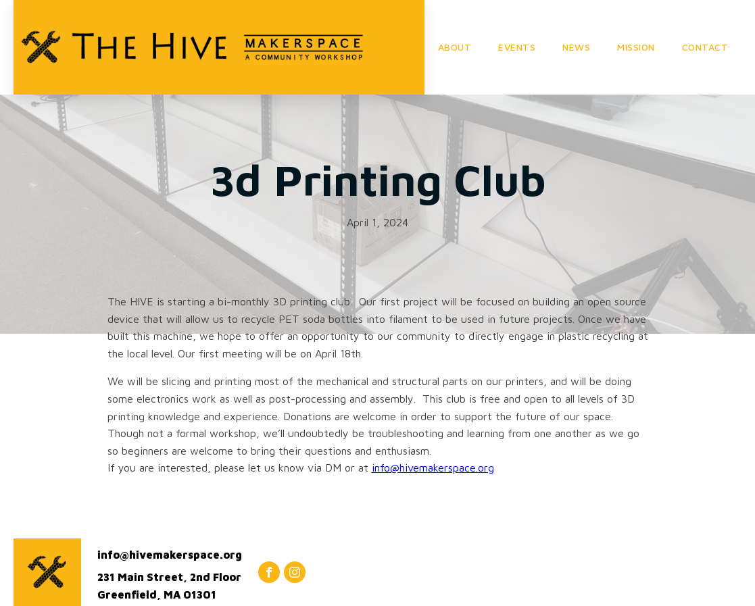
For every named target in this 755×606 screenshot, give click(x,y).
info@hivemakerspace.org (433, 467)
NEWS (576, 47)
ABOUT (455, 47)
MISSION (636, 47)
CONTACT (705, 47)
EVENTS (516, 47)
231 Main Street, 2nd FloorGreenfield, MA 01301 (169, 586)
